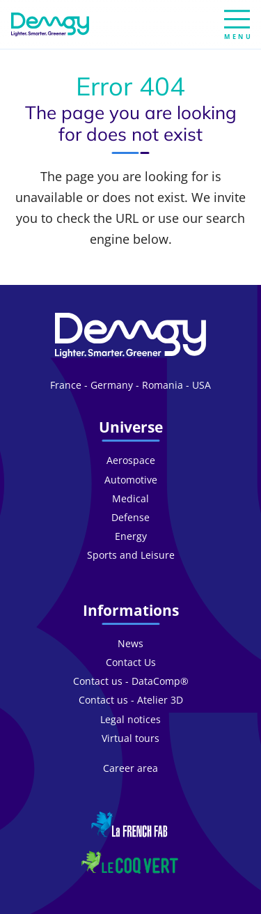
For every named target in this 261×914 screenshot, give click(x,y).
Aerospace (130, 460)
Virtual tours (130, 738)
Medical (130, 498)
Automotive (130, 479)
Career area (130, 768)
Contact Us (131, 662)
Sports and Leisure (131, 554)
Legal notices (130, 719)
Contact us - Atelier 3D (131, 699)
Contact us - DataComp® (131, 681)
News (130, 643)
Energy (131, 536)
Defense (130, 517)
